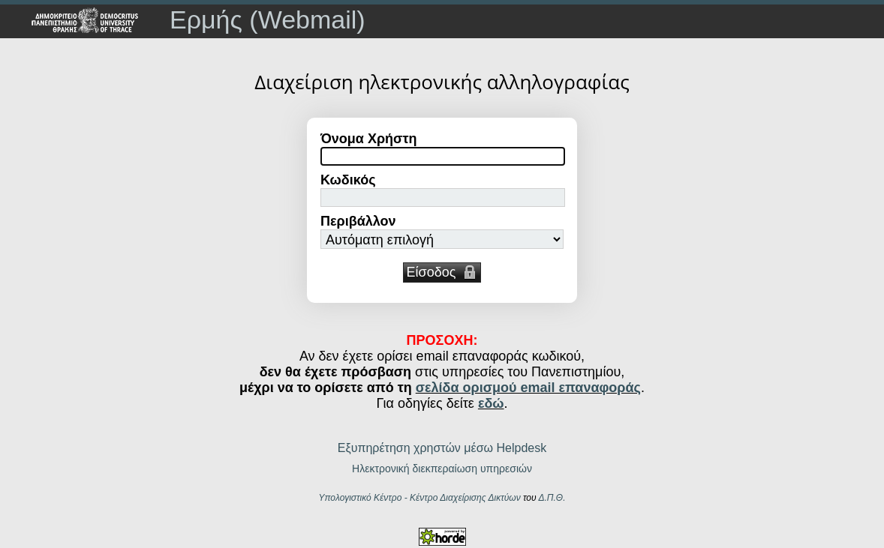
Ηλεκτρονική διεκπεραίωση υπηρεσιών (442, 469)
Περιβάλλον (358, 221)
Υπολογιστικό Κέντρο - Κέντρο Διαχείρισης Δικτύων (419, 498)
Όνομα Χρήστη (368, 138)
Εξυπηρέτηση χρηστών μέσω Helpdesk (442, 448)
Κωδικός (348, 179)
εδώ (491, 403)
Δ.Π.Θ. (551, 498)
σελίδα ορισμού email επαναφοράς (528, 387)
